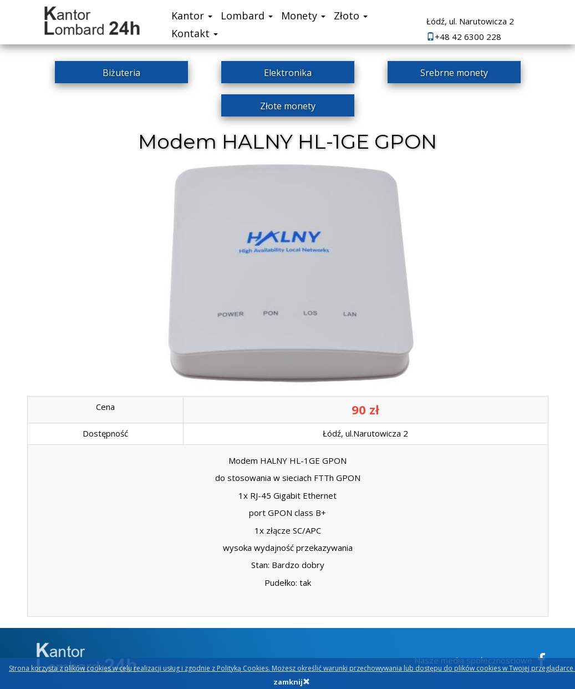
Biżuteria (121, 73)
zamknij (291, 682)
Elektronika (288, 73)
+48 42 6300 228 (463, 36)
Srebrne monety (454, 73)
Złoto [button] (351, 15)
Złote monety (288, 106)
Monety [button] (303, 15)
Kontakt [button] (194, 33)
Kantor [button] (191, 15)
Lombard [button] (247, 15)
